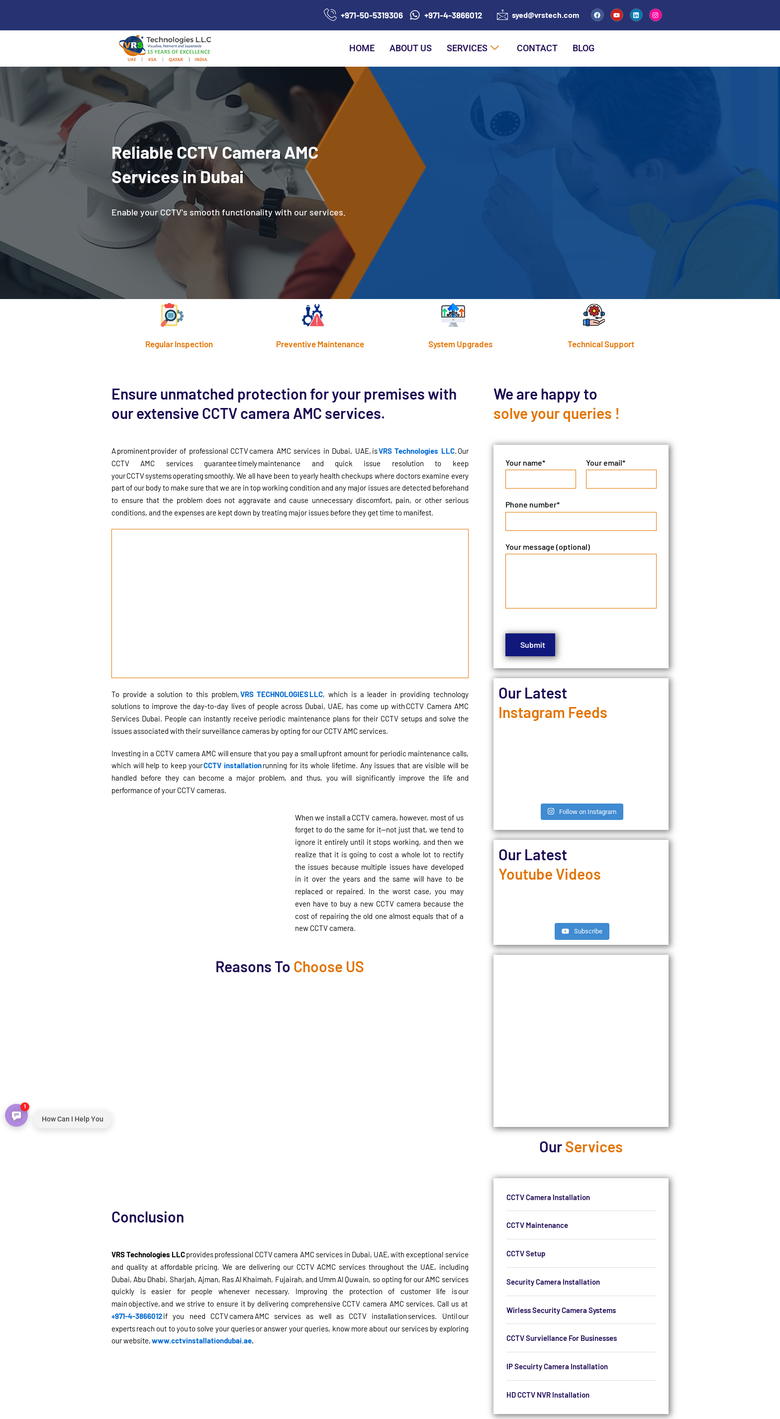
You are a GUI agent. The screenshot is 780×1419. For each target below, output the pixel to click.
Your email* (621, 473)
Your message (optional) (581, 575)
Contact (537, 48)
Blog (583, 48)
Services (473, 48)
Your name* (540, 473)
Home (362, 48)
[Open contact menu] (16, 1114)
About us (411, 48)
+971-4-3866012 (136, 1316)
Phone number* (581, 515)
